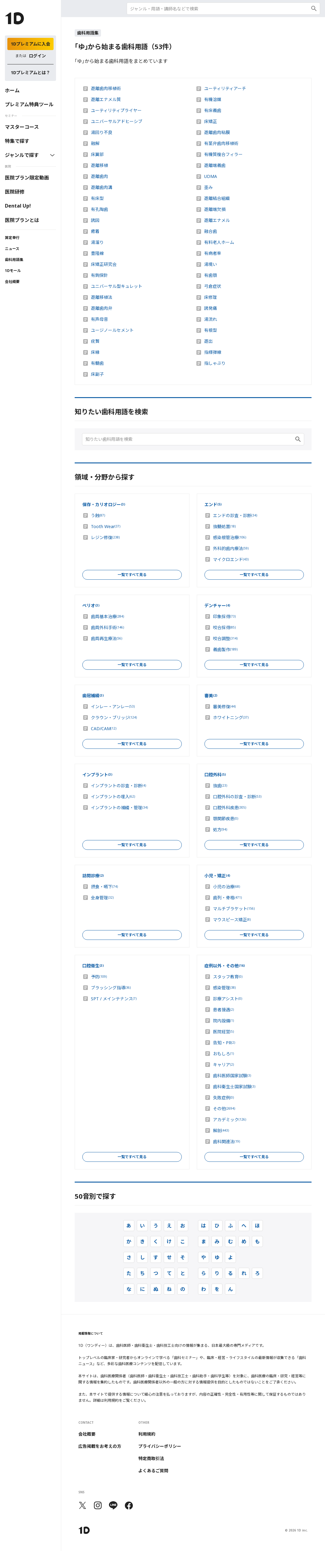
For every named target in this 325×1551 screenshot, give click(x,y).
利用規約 (146, 1434)
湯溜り (97, 242)
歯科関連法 (226, 1141)
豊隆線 (97, 253)
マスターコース (22, 127)
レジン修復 (105, 537)
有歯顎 (210, 275)
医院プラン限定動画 (27, 177)
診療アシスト (227, 998)
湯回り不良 (101, 132)
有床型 (97, 198)
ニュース (12, 248)
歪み (208, 187)
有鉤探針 (99, 275)
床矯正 (210, 121)
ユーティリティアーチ (225, 88)
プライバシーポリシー (159, 1446)
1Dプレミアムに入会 (30, 44)
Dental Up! (18, 205)
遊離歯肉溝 (101, 187)
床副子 (97, 374)
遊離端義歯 (215, 165)
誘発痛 (210, 308)
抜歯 (220, 785)
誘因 (95, 220)
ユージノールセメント (112, 330)
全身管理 (102, 897)
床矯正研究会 (104, 264)
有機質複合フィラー (223, 154)
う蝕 (98, 515)
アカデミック (229, 1119)
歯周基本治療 (107, 616)
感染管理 (224, 987)
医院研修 (14, 191)
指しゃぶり (215, 363)
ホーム (12, 90)
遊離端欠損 (215, 209)
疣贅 (95, 341)
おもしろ (223, 1053)
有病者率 (212, 253)
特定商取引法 (151, 1458)
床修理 (210, 297)
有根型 (210, 330)
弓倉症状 (212, 286)
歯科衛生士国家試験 (234, 1086)
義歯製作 (225, 649)
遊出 (208, 341)
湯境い (210, 264)
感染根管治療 (229, 537)
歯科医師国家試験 (232, 1075)
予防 (99, 976)
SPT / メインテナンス (113, 998)
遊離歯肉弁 (101, 308)
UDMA (210, 176)
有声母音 (99, 319)
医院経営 (223, 1031)
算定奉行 (12, 237)
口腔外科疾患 (229, 807)
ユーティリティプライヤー (116, 110)
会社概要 (12, 281)
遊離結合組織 (217, 198)
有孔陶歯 (99, 209)
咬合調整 (225, 638)
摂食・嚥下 (104, 886)
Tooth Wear (105, 526)
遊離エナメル (217, 220)
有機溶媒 (212, 99)
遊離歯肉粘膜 (217, 132)
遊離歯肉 (99, 176)
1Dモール (13, 270)
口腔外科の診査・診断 (237, 796)
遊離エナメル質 (106, 99)
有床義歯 (212, 110)
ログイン (37, 56)
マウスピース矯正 (232, 919)
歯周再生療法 (106, 638)
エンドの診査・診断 (235, 515)
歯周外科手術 (107, 627)
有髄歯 (97, 363)
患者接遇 (223, 1009)
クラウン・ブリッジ (114, 717)
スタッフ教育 (227, 976)
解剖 (221, 1130)
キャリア (223, 1064)
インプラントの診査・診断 (118, 785)
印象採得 (224, 616)
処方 (220, 829)
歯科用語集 (14, 259)
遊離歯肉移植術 (106, 88)
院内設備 (223, 1020)
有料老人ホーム (219, 242)
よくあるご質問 (153, 1470)
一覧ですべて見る (132, 574)
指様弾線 (212, 352)
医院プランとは (22, 220)
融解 (95, 143)
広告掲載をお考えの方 (99, 1446)
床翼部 (97, 154)
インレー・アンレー (113, 706)
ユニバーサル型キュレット (116, 286)
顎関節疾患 (225, 818)
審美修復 (224, 706)
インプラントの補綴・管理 (119, 807)
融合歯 (210, 231)
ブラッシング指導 (111, 987)
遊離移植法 (101, 297)
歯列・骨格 (227, 897)
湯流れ (210, 319)
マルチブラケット (234, 908)
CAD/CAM (103, 728)
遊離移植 (99, 165)
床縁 (95, 352)
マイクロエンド (230, 559)
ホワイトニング (230, 717)
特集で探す (17, 141)
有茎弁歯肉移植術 (221, 143)
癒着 (95, 231)
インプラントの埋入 (113, 796)
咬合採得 (224, 627)
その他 (224, 1108)
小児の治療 (226, 886)
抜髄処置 (224, 526)
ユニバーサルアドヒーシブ (116, 121)
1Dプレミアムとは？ (30, 72)
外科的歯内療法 (230, 548)
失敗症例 (223, 1097)
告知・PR (224, 1042)
